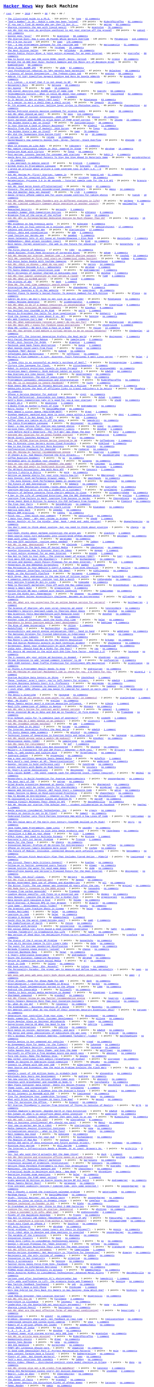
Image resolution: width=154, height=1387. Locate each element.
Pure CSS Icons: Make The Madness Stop (33, 1056)
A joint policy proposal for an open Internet (37, 553)
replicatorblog (114, 1319)
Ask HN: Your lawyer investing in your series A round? (43, 275)
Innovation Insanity (20, 1238)
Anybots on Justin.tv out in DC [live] (32, 813)
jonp (78, 18)
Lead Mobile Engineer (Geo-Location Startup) (36, 1295)
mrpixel (127, 885)
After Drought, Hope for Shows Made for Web (36, 980)
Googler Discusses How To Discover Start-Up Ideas (40, 550)
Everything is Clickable (23, 1301)
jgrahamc (59, 47)
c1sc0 (73, 278)
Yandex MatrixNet (18, 911)
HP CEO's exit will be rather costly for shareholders (42, 787)
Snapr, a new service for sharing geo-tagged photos (41, 426)
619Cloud (103, 443)
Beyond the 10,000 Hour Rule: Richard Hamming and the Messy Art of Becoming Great (61, 62)
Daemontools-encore (20, 1339)
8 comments (98, 223)
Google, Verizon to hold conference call (34, 764)
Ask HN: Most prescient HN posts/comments (34, 307)
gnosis (96, 116)
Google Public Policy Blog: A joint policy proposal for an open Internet (55, 53)
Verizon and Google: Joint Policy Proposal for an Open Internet (50, 561)
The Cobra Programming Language (28, 423)
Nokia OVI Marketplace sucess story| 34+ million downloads (46, 1370)
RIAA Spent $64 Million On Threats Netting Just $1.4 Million (47, 385)
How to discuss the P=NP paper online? (32, 1177)
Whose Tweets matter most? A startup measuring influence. (45, 703)
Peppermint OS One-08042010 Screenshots (33, 564)
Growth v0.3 (15, 403)
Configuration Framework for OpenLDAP (32, 449)
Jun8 (82, 1177)
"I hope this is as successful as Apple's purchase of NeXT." (47, 362)
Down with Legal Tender (22, 538)
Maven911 (97, 1006)
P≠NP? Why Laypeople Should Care (29, 1347)
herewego (77, 573)
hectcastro (65, 1307)
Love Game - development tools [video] (32, 905)
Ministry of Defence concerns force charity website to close (47, 492)
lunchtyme (88, 764)
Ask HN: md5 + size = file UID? (28, 1119)
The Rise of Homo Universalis (26, 625)
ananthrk (55, 96)
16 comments (115, 102)
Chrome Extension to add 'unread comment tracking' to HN (44, 660)
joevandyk (94, 888)
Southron (73, 1223)
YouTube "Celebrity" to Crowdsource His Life (36, 931)
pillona (100, 1018)
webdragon (123, 631)
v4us (90, 1321)
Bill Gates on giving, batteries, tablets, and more (41, 1030)
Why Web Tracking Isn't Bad (25, 319)
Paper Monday (16, 1385)
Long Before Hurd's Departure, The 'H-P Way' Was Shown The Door (49, 431)
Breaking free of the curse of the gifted (34, 215)
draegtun (74, 342)
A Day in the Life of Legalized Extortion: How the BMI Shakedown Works (54, 495)
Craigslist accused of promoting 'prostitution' (38, 1162)
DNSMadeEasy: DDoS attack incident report (34, 241)
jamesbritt (93, 420)
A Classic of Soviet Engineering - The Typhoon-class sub (44, 73)
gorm (66, 472)
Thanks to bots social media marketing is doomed (39, 992)
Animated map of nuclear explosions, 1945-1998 (38, 116)
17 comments (125, 226)
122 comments (16, 33)
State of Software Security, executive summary (38, 1047)
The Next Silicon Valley (23, 50)
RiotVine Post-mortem (21, 1145)
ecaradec (115, 1165)
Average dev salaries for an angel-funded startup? (40, 434)
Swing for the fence (20, 842)
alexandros (106, 1073)
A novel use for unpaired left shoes (31, 177)
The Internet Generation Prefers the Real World (38, 729)
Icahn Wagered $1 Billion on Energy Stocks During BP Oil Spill (48, 1180)
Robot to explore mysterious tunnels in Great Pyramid (42, 368)
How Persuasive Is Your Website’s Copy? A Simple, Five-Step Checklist (53, 567)
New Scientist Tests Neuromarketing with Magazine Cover (44, 613)
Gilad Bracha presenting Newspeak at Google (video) (41, 784)
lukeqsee (95, 1044)
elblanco (90, 212)
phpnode (129, 140)
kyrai (96, 284)
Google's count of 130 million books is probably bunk (42, 1073)
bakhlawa (106, 622)
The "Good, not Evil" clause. (26, 876)
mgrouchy (61, 209)
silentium (74, 1258)
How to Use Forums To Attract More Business (36, 446)
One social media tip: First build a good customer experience (48, 928)
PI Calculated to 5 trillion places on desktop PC (40, 798)
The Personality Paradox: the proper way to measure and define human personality (60, 969)
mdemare (73, 483)
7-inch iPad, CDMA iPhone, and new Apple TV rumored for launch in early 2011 (58, 689)
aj (85, 960)
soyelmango (110, 489)
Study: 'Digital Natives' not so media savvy (36, 1197)
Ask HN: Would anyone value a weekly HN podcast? (39, 738)
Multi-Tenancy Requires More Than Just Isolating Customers (46, 1001)
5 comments (120, 443)
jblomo (77, 899)
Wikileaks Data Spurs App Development (32, 1076)
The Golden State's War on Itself (29, 131)
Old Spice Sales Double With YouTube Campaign (37, 261)
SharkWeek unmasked (20, 995)
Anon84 (93, 553)
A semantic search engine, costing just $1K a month (41, 579)
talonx (52, 963)
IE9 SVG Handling (18, 1344)
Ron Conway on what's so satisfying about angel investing (45, 1113)
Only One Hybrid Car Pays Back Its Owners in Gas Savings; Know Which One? (56, 1290)
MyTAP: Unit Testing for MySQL (27, 342)
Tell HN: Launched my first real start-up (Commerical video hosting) (52, 258)
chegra (134, 527)
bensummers (133, 850)
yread (89, 1041)
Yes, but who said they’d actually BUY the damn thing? (43, 1154)
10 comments (99, 134)
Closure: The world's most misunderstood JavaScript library (46, 189)
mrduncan (95, 1264)
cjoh (77, 192)
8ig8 (87, 241)
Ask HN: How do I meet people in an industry (36, 720)
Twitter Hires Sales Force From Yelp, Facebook (38, 1264)
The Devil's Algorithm (22, 694)
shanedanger (80, 287)
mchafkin (99, 758)
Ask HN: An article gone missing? (29, 1336)
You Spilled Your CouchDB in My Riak (31, 310)
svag (87, 215)
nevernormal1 (84, 374)
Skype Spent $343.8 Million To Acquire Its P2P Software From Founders (53, 501)
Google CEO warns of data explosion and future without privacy (49, 1142)
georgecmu (98, 683)
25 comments (111, 116)
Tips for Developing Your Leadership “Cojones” (38, 1096)
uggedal (57, 509)
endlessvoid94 (89, 1212)
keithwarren (135, 602)
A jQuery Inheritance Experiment (28, 954)
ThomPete (139, 388)
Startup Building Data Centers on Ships (33, 677)
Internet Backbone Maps (22, 952)
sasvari (112, 1090)
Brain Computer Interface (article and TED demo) (39, 570)
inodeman (111, 1370)
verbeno (128, 200)
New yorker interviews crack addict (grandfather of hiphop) (46, 1058)
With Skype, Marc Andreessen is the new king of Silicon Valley (48, 576)
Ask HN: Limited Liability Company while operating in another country (53, 203)
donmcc (105, 894)
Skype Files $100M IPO (22, 67)
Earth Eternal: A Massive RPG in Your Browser (37, 902)
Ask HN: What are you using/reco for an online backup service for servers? (56, 602)
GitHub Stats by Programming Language (32, 166)
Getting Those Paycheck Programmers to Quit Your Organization (48, 1165)
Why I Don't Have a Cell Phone (27, 1287)
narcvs (92, 264)
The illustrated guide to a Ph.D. (29, 18)
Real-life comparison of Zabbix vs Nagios (34, 706)
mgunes (84, 1056)
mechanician (116, 322)
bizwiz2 (73, 1102)
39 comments (131, 59)
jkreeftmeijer (88, 752)
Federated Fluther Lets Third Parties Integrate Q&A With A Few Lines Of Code (58, 816)
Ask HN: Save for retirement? (26, 744)
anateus (109, 73)
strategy (83, 177)
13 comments (92, 145)
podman (125, 258)
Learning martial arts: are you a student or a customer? (44, 489)
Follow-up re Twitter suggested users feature (37, 865)
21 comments (17, 160)
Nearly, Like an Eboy (21, 1373)
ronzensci (62, 1003)
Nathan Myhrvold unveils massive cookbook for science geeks (46, 111)
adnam (107, 252)
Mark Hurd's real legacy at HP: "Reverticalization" (41, 761)
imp (75, 723)
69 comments (35, 64)
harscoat (101, 466)
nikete (109, 703)
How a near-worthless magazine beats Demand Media (40, 758)
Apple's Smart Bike (20, 587)
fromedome (127, 712)
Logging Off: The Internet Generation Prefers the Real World (47, 336)
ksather (89, 862)
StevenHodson (121, 585)
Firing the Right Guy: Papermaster (30, 593)
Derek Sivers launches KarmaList (28, 437)
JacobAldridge (111, 454)
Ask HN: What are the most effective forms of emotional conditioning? (53, 1310)
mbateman (74, 1235)
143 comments (140, 38)
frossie (80, 839)
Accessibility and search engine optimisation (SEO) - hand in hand (51, 631)
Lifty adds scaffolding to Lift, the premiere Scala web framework (50, 1281)
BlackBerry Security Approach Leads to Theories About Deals (46, 611)
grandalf (59, 995)
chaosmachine (132, 105)
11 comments (108, 125)
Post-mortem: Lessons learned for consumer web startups (44, 154)
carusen (141, 1009)
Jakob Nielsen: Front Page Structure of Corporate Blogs (44, 252)
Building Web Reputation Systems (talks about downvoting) (45, 486)
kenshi (84, 905)
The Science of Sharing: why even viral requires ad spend (45, 608)
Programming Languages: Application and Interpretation (43, 379)
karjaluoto (90, 1160)
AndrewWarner (92, 270)
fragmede (74, 891)
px (63, 457)
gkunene (95, 746)
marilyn (125, 567)
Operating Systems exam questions (29, 1174)
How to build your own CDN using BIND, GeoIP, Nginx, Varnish (47, 59)
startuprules (77, 229)
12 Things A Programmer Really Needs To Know (36, 668)
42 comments (92, 18)
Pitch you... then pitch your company (32, 515)
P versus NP (15, 137)
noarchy (101, 90)
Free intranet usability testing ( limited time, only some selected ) (53, 1186)
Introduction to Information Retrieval (32, 1266)
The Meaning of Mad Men (22, 1139)
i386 (99, 986)
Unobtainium (15, 1316)
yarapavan (70, 1183)
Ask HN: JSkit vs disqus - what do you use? (36, 264)
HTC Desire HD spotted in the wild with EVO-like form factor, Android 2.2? (56, 651)
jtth (75, 833)
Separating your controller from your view (36, 1015)
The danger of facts (20, 1379)
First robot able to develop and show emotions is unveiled (46, 1232)
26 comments (76, 47)
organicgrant (62, 587)
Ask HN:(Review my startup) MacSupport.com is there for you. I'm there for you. (60, 671)
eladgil (92, 125)
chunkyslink (109, 324)
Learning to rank (18, 914)
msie (115, 1350)
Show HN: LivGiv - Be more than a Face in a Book (39, 327)
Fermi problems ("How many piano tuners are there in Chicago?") (49, 1229)
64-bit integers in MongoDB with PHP (31, 1093)
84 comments (125, 73)
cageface (94, 1200)
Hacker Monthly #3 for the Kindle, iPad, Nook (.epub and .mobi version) (54, 521)
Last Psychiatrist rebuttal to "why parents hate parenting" (46, 70)
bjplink (77, 163)
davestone (51, 403)
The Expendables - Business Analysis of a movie (38, 1006)
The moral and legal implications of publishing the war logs (47, 1032)
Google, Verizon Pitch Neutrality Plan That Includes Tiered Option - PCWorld (58, 856)
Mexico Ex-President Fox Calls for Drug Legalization (42, 313)
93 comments (123, 24)
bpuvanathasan (99, 261)
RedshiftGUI (15, 628)
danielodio (123, 238)
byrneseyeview (117, 362)
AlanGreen (104, 657)
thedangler (136, 330)
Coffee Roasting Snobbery (24, 457)
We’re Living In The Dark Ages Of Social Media (38, 547)
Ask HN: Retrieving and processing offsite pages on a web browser (50, 1157)
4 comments (123, 154)
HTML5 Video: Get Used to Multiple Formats (35, 836)
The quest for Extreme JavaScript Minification (38, 946)
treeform (132, 934)
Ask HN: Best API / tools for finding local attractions (44, 324)
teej (119, 556)
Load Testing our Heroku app (26, 235)
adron (117, 790)
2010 (27, 13)
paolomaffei (129, 203)
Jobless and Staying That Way (26, 229)
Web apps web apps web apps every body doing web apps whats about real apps (57, 975)
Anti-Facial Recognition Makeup (28, 339)
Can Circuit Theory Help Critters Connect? (35, 862)
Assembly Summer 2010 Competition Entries (34, 212)
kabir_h (108, 154)
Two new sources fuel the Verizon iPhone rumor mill (41, 1079)
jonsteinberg (113, 608)
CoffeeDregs (107, 440)
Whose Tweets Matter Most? (24, 1183)
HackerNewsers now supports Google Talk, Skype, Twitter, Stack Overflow (54, 140)
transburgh (118, 1246)
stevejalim (115, 304)
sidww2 (98, 82)
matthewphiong (128, 1035)
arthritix (131, 1148)
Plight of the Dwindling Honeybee (29, 1215)
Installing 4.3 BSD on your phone (29, 833)
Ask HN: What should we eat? (26, 114)
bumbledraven (16, 64)
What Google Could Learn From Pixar (30, 348)
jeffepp (111, 845)
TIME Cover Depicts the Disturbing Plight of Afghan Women (45, 1382)
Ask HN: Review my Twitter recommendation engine (39, 452)
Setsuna (56, 85)
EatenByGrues (64, 504)
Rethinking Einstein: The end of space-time (36, 377)
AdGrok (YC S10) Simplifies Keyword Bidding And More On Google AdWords (54, 76)
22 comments (134, 119)
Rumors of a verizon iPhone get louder (32, 1324)
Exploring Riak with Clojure (26, 151)
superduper (89, 290)
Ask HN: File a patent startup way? (30, 879)
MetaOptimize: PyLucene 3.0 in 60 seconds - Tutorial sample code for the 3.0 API (60, 180)
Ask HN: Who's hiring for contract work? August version (44, 709)
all (115, 561)
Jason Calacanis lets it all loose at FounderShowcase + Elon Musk (50, 238)
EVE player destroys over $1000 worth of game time (40, 90)
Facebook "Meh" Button (22, 350)
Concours (91, 469)
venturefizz (85, 515)
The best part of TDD (21, 781)
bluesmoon (99, 507)
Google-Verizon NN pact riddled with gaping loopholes (42, 590)
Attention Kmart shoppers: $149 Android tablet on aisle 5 (45, 371)
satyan (61, 781)
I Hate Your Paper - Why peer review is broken (38, 518)
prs (74, 437)
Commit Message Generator (24, 301)
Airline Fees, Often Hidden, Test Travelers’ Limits (41, 428)
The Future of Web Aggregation (27, 483)
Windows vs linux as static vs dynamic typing (37, 1200)
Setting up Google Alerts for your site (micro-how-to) (43, 475)
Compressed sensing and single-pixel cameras (36, 1321)
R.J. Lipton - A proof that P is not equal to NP (40, 82)
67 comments (76, 67)
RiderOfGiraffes (114, 21)
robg (71, 249)
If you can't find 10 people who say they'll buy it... (43, 24)
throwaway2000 (117, 1220)
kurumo (66, 726)
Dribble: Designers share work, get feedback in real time (45, 1319)
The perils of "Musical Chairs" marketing (34, 1160)
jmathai (141, 804)
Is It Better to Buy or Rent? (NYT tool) (34, 99)
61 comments (135, 21)
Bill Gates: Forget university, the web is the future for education (52, 244)
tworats (133, 218)
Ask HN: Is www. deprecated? (26, 544)
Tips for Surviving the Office (28, 1102)
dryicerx (119, 749)
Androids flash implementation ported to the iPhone (41, 986)
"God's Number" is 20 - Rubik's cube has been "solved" (43, 21)
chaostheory (107, 793)
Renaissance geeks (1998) (24, 741)
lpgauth (99, 102)
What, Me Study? (18, 700)
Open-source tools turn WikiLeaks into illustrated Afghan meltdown (51, 535)
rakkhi (61, 512)
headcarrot (102, 434)
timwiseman (106, 590)
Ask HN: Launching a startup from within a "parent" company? (47, 1220)
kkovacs (88, 706)
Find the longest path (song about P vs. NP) (36, 316)
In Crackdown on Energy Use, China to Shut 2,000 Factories (46, 1206)
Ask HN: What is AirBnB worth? (27, 278)
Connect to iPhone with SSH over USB (31, 1064)
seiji (81, 310)
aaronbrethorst (141, 157)
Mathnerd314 (52, 628)
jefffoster (73, 353)
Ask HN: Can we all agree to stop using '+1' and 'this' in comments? (52, 697)
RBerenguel (107, 475)
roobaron (83, 449)
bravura (141, 180)
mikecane (82, 223)
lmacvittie (113, 1001)
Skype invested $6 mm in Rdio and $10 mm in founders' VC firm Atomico (53, 712)
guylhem (120, 1157)
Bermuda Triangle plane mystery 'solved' (34, 949)
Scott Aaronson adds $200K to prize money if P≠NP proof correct (49, 119)
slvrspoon (114, 1058)
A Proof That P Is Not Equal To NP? (30, 417)
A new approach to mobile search (28, 163)
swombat (72, 235)
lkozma (118, 119)
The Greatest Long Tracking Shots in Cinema (36, 908)
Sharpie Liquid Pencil (22, 1307)
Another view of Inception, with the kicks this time (42, 619)
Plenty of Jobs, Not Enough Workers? (32, 1356)
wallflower (106, 1050)
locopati (66, 1301)
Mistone (89, 836)
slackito (109, 532)
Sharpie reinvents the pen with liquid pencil (37, 27)
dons (132, 1362)
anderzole (136, 689)
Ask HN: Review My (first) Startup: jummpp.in (37, 174)
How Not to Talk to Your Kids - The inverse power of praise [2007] (51, 556)
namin (49, 1385)
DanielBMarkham (55, 408)
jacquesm (133, 651)
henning (93, 316)
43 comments (103, 186)
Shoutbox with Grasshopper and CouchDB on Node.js (40, 1082)
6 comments (106, 212)
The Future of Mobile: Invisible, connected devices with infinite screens (56, 850)
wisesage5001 (108, 368)
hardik (96, 983)
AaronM (98, 798)
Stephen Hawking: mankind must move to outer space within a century (52, 414)
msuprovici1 (95, 1295)
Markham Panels (17, 1194)
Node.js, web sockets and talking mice (32, 752)
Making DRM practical (21, 512)
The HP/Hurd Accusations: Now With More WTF (36, 469)
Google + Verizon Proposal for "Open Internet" (38, 1243)
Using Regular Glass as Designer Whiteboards (36, 1021)
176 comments (74, 41)
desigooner (115, 336)
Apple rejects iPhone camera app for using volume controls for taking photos (58, 194)
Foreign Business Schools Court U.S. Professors (38, 683)
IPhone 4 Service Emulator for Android (32, 394)
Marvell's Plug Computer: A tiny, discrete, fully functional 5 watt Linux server (60, 356)
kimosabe (83, 582)
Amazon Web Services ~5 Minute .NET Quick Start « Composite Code (50, 790)
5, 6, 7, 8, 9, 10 (19, 1330)
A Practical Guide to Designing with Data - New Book (42, 1171)
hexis (68, 319)
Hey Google (14, 88)
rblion (97, 327)
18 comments (87, 50)
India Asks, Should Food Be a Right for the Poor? (40, 648)
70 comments (91, 131)
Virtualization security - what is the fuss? (36, 1131)
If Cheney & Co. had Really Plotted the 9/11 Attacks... (44, 454)
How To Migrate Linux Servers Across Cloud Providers (42, 443)
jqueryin (98, 452)
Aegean (98, 550)
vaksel (141, 30)
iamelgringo (77, 339)
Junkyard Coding (18, 755)
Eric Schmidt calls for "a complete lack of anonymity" (43, 717)
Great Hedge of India (21, 1327)
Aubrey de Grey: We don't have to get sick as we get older (46, 298)
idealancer (97, 547)
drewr (88, 411)
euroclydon (58, 1344)
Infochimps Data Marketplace (26, 353)
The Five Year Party (20, 504)
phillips (101, 1209)
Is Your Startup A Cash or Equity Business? (36, 125)
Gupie (81, 345)
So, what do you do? (20, 1003)
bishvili (132, 1290)
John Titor (14, 1376)
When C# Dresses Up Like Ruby (26, 145)
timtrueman (137, 816)
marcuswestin (112, 44)
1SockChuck (87, 677)
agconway (122, 535)
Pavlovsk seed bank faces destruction (32, 345)
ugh (74, 1284)
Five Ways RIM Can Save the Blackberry (32, 559)
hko (88, 377)
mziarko (91, 446)
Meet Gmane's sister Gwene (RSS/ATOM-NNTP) (35, 411)
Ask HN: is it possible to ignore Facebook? (36, 382)
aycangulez (57, 755)
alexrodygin (77, 1119)
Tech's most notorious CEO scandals (30, 1359)
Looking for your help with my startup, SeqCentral (40, 1209)
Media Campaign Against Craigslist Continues (36, 1128)
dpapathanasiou (133, 521)
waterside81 (109, 1191)
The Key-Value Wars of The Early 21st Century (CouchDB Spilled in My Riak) (56, 821)
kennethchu (126, 244)
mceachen (129, 76)
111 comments (85, 114)
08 (46, 13)
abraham (109, 148)
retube (50, 137)
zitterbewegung (82, 365)
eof (70, 744)
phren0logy (105, 1171)
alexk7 (49, 1316)
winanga (87, 460)
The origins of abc (20, 281)
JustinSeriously (84, 122)
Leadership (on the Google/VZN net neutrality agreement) (44, 1304)
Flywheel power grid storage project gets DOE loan (40, 1333)
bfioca (136, 293)
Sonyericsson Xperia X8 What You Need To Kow (36, 1024)
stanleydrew (127, 697)
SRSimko (95, 1061)
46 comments (132, 70)
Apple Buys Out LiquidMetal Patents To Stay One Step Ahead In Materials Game (58, 157)
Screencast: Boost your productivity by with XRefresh (43, 645)
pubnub (62, 350)
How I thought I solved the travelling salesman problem (44, 1191)
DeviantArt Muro (18, 85)
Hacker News (18, 6)
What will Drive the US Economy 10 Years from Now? (40, 1099)
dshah (101, 397)
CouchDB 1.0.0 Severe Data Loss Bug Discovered (38, 746)
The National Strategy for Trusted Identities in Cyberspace (46, 634)
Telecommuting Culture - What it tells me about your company (47, 93)
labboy (94, 541)
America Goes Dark (19, 509)
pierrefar (134, 53)
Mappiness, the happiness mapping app (32, 1168)
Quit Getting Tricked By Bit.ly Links (32, 582)
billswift (66, 989)
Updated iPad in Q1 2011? (24, 726)
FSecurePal (115, 1217)
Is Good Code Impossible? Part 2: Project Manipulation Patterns (49, 1350)
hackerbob (118, 576)
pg (86, 134)
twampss (111, 686)
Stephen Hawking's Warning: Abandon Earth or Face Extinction (47, 1110)
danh (58, 281)
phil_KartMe (64, 1145)
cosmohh (105, 717)
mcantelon (98, 27)
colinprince (67, 926)
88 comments (80, 36)
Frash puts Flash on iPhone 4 (26, 1223)
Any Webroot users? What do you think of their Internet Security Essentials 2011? (61, 1009)
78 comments (115, 27)
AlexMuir (90, 307)
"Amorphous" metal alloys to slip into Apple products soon (46, 830)
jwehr (113, 928)
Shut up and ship (18, 47)
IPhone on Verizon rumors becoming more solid (37, 848)
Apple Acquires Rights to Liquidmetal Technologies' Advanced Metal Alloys (56, 1272)
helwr (139, 356)
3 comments (77, 209)
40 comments (72, 85)
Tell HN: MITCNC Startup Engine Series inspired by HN (42, 440)
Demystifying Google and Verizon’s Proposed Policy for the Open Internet (55, 871)
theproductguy (65, 1373)
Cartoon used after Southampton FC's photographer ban (42, 1278)
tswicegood (117, 93)
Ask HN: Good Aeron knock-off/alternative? (35, 186)
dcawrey (93, 902)
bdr (78, 417)
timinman (99, 463)
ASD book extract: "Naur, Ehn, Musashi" (33, 966)
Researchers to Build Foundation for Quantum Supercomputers (46, 778)
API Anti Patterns (19, 1226)
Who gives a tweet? (20, 616)
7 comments (113, 82)
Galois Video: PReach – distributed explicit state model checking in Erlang (57, 1362)
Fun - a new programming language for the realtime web (43, 44)
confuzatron (111, 660)
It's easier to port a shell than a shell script (39, 102)
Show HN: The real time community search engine (38, 284)
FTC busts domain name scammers (28, 732)
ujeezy (93, 810)
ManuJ (101, 1122)
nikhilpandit (101, 570)
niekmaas (117, 1142)
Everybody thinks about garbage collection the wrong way (44, 532)
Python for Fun (17, 96)
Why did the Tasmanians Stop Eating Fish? (34, 134)
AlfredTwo (128, 596)
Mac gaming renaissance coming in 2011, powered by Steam (44, 148)
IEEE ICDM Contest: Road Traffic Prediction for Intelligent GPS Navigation (56, 663)
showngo (79, 593)
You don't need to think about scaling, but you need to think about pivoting (58, 527)
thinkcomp (75, 1287)
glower (93, 865)
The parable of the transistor (27, 1235)
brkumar (109, 639)
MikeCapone (90, 99)
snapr (100, 426)
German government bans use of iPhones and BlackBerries (44, 882)
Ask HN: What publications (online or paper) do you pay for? (47, 322)
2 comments (90, 192)
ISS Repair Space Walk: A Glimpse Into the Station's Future (46, 1090)
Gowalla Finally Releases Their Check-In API (36, 801)
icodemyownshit (73, 301)
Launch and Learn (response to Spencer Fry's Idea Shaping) (46, 686)
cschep (93, 848)
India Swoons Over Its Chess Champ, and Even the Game (42, 1050)
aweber (85, 564)
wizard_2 (139, 671)
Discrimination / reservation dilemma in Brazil (38, 983)
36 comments (105, 122)
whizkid (75, 732)
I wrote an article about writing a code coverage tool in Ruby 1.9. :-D (54, 168)
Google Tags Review (20, 1342)
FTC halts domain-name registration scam (34, 270)
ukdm (62, 67)
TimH (105, 275)
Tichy (89, 382)
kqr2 (115, 431)
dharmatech (103, 784)
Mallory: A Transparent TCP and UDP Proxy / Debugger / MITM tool (50, 749)
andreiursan (95, 668)
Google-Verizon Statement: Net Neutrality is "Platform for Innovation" (54, 1252)
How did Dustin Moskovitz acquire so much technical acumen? (46, 642)
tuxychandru (101, 1082)
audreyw (83, 1076)
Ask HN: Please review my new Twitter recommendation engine (46, 998)
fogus (96, 128)
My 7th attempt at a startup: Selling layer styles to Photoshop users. (54, 105)
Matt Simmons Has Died (22, 1134)
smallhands (94, 478)
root (8, 13)
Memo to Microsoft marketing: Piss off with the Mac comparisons (49, 585)
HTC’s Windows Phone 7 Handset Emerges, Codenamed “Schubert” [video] (52, 1035)
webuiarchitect (105, 226)
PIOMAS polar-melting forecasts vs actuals (35, 1269)
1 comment (71, 96)
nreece (116, 59)
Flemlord (126, 501)
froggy (77, 1215)
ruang (91, 1021)
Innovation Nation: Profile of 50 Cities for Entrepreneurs (46, 845)
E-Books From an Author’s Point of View (33, 405)
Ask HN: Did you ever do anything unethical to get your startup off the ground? (60, 30)
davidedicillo (107, 795)
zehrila (92, 1024)
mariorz (72, 876)
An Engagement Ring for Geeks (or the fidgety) (38, 1044)
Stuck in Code (16, 963)
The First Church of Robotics (26, 249)
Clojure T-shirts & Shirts (24, 472)
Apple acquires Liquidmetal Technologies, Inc (37, 810)
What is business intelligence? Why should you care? (42, 1122)
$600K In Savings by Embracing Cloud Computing (38, 1061)
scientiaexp (135, 663)
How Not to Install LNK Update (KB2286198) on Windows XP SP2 (47, 1217)
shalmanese (114, 642)
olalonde (71, 544)
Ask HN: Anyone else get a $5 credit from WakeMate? (41, 1368)
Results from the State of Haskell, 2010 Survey (38, 128)
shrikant (114, 385)
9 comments (143, 200)
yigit (83, 394)
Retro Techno (16, 408)
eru (59, 1327)
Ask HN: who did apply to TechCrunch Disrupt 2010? (40, 466)
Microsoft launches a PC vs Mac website (33, 290)
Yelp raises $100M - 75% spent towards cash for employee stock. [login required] (61, 772)
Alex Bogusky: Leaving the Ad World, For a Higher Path (43, 897)
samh (47, 88)
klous (79, 348)
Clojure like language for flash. (29, 365)
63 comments (117, 90)
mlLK (89, 186)
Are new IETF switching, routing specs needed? (38, 541)
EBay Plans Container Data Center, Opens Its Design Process (46, 1084)
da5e (93, 943)
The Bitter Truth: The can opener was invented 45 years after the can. (54, 885)
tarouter (110, 1382)
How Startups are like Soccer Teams (30, 374)
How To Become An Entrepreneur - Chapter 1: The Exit (42, 795)
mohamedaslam (108, 645)
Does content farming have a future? (31, 1353)
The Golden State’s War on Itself (29, 122)
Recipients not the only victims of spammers (36, 1255)
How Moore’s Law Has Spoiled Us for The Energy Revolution (45, 639)
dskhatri (105, 313)
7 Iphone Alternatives (22, 1027)
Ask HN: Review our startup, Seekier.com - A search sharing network (52, 255)
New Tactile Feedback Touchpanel (28, 1284)
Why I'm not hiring (20, 41)
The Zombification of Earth (25, 923)
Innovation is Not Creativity (26, 1258)
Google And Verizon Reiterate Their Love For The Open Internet (48, 1246)
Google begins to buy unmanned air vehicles (36, 1041)
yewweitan (78, 1347)
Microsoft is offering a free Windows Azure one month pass (46, 1053)
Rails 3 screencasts (20, 1261)
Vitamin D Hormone (19, 917)
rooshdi (124, 255)
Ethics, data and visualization (28, 232)
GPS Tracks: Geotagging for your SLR (31, 1136)
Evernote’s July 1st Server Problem (30, 839)
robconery (75, 145)
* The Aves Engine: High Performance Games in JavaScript (44, 481)
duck (132, 1067)
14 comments (127, 189)
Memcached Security (20, 209)
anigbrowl (106, 787)
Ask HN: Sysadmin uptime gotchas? (29, 723)
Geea (93, 1096)
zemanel (107, 709)
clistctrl (94, 720)
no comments (111, 128)
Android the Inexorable (22, 989)
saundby (87, 827)
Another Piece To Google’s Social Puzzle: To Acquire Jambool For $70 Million (58, 293)
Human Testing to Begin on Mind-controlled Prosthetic (42, 793)
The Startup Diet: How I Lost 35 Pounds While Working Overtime (48, 38)
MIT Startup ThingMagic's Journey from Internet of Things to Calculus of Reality (60, 1105)
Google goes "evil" (20, 36)
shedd (117, 400)
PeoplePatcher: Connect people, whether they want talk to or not (50, 1116)
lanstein (102, 1368)
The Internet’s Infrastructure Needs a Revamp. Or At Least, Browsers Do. (55, 1148)
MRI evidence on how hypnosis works (30, 223)
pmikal (140, 772)
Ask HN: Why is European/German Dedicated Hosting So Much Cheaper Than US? (56, 218)
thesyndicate (121, 498)
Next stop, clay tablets (23, 637)
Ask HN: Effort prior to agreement (30, 1249)
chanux (86, 949)
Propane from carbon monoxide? (27, 891)
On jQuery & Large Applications (28, 769)
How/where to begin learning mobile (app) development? (43, 622)
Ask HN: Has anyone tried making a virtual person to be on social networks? (57, 330)
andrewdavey (79, 954)
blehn (80, 1203)
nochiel (64, 1139)
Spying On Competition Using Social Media (34, 960)
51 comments (131, 44)
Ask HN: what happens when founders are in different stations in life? (54, 200)
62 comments (135, 93)
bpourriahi (128, 1310)
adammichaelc (61, 917)
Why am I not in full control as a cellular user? (40, 226)
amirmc (108, 24)
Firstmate (60, 1298)
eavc (70, 114)
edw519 (109, 371)
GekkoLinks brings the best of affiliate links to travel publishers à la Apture (60, 388)
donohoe (105, 273)
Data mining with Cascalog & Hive (29, 899)
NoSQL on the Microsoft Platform (28, 573)
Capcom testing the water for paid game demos (37, 868)
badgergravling (86, 1353)
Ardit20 (113, 1032)
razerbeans (113, 830)
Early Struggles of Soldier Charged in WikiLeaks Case (42, 273)
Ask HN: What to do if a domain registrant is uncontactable (46, 304)
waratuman (66, 538)
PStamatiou (121, 38)
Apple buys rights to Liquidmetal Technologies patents (43, 1240)
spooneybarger (116, 778)
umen (132, 975)
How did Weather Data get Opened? (29, 192)
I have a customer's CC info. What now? (33, 1212)
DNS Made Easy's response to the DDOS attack (36, 888)
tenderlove (131, 168)
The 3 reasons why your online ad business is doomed (42, 657)
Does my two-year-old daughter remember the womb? (40, 463)
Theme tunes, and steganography (28, 1087)
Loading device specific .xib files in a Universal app (43, 894)
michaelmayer (88, 559)
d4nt (121, 414)
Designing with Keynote (22, 926)
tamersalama (81, 1249)
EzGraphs (85, 166)
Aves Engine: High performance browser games (37, 478)
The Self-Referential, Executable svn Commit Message (42, 397)
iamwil (84, 813)
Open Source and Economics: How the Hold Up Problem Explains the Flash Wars (57, 1067)
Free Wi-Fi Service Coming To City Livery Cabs (38, 943)
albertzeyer (84, 1064)
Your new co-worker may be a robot (30, 1125)
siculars (91, 767)
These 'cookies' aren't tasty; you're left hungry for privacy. (48, 680)
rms (96, 648)
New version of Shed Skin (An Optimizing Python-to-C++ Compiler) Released (56, 934)
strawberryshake (119, 492)
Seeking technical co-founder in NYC (31, 1203)
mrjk (138, 1105)
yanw (90, 1128)
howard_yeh (97, 174)
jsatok (136, 194)
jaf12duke (70, 50)
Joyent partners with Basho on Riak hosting (36, 767)
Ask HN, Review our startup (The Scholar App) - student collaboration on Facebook (61, 804)
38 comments (107, 290)
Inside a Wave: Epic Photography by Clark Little (39, 507)
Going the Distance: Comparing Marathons (34, 957)
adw (74, 232)
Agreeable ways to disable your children (34, 460)
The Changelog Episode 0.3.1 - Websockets (34, 267)
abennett (111, 1053)
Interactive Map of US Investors (28, 287)
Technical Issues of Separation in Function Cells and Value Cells (50, 735)
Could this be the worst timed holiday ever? (36, 920)
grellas (127, 495)
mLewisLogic (121, 1116)
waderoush (103, 761)
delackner (115, 70)
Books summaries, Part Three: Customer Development (40, 1018)
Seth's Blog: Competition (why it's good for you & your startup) (50, 400)
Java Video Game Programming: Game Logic (34, 827)
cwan (59, 41)
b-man (83, 1266)
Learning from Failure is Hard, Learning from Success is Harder (49, 498)
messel (100, 1099)
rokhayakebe (104, 579)
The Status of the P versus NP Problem (32, 940)
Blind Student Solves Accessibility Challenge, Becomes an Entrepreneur (54, 596)
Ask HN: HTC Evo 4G (20, 1298)
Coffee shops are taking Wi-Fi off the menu (36, 420)
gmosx (112, 189)
